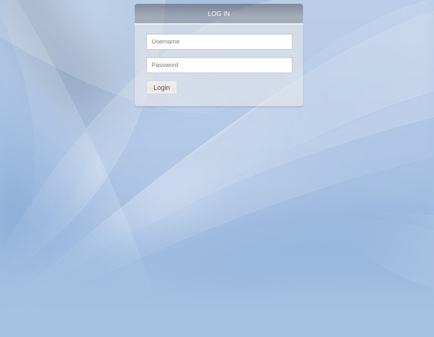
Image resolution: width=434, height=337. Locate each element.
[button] (161, 87)
